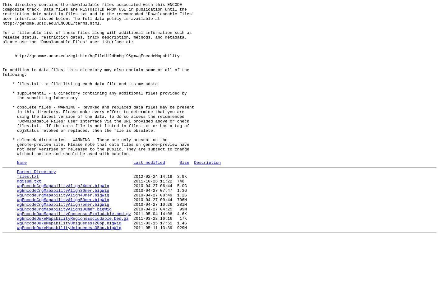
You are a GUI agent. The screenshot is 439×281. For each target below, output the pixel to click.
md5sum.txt (29, 215)
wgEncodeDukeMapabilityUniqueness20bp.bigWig (69, 266)
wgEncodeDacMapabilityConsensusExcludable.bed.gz (74, 254)
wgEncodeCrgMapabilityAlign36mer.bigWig (63, 226)
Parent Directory (36, 204)
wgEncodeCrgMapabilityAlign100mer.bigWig (64, 249)
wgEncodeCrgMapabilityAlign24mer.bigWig (63, 221)
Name (22, 194)
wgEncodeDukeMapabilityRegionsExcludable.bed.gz (73, 260)
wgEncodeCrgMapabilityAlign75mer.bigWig (63, 243)
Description (207, 194)
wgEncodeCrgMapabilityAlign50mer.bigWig (63, 238)
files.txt (28, 210)
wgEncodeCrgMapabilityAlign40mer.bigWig (63, 232)
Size (184, 194)
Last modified (149, 194)
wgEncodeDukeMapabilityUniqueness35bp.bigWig (69, 271)
